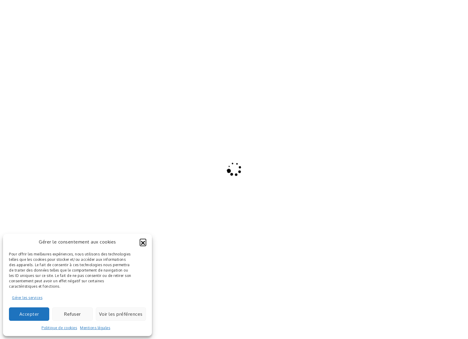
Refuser (72, 314)
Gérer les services (27, 297)
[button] (143, 242)
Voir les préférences (121, 314)
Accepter (29, 314)
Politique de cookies (59, 328)
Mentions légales (95, 328)
